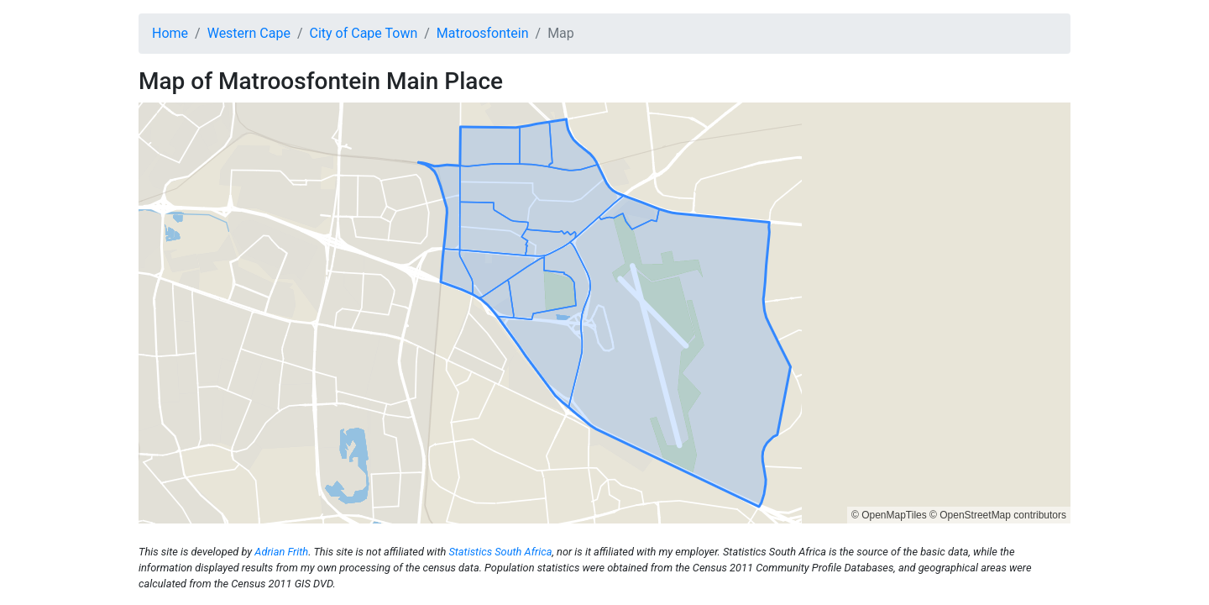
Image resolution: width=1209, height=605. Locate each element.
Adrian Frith (281, 551)
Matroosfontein (483, 33)
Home (170, 33)
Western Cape (248, 33)
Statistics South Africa (500, 551)
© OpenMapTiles (889, 515)
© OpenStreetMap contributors (997, 515)
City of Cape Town (364, 33)
